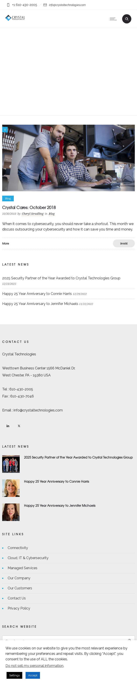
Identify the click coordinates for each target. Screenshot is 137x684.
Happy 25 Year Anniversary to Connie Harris (37, 294)
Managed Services (22, 568)
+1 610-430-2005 (24, 5)
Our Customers (20, 588)
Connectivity (18, 548)
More (5, 243)
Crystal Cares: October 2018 (29, 207)
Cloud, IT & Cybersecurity (28, 558)
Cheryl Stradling (32, 213)
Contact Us (17, 598)
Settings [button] (14, 675)
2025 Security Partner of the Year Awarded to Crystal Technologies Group (61, 278)
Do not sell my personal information (34, 666)
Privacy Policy (19, 608)
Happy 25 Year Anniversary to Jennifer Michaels (40, 304)
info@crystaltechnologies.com (67, 5)
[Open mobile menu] (114, 18)
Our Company (19, 578)
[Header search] (126, 18)
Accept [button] (32, 675)
